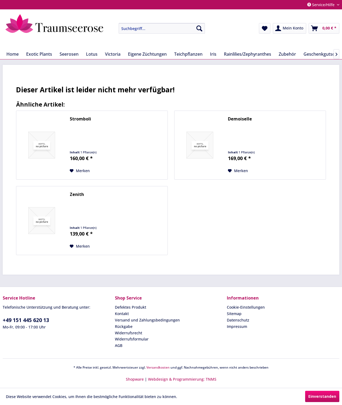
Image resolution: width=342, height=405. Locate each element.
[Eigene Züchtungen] (147, 54)
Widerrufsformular (132, 339)
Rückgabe (124, 326)
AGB (118, 345)
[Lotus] (91, 54)
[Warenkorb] (324, 28)
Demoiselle (240, 119)
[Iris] (213, 54)
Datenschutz (238, 320)
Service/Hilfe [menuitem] (321, 4)
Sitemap (234, 313)
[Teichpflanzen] (188, 54)
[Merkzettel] (264, 28)
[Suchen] (199, 28)
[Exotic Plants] (39, 54)
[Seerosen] (69, 54)
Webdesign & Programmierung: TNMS (182, 379)
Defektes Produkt (130, 307)
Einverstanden (322, 396)
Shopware (135, 379)
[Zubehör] (287, 54)
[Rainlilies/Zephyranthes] (247, 54)
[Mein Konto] (289, 28)
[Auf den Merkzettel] (80, 171)
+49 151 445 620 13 (26, 320)
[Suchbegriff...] (162, 28)
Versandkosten (158, 367)
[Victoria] (112, 54)
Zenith (77, 194)
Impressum (237, 326)
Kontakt (122, 313)
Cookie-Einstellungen (246, 307)
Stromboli (80, 119)
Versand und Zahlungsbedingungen (147, 320)
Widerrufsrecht (128, 332)
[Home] (12, 54)
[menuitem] (158, 28)
